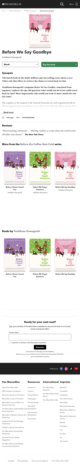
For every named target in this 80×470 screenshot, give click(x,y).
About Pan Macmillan (10, 387)
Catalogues (32, 399)
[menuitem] (15, 388)
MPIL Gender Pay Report (11, 391)
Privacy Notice (22, 461)
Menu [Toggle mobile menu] (73, 4)
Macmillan (64, 402)
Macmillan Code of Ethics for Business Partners (13, 403)
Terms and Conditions (40, 461)
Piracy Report (33, 395)
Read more (9, 112)
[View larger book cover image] (40, 30)
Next (78, 167)
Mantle (62, 422)
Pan (61, 430)
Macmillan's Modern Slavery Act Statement (14, 416)
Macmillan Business (67, 406)
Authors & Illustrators (15, 11)
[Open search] (62, 4)
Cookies (11, 461)
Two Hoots (64, 441)
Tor (61, 437)
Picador (63, 434)
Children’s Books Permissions (13, 427)
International (51, 381)
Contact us (32, 387)
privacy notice (26, 354)
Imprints (65, 381)
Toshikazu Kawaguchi (30, 11)
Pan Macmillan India (50, 400)
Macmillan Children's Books (68, 411)
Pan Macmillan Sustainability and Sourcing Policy (14, 410)
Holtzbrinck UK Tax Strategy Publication (12, 422)
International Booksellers (32, 413)
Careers (31, 391)
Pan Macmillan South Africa (51, 395)
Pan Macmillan (11, 381)
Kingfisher (64, 395)
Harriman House (66, 399)
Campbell (63, 391)
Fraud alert (32, 419)
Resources (34, 381)
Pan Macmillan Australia (48, 388)
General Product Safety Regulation (11, 438)
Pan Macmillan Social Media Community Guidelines (12, 445)
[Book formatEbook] (18, 64)
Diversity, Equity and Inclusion (13, 395)
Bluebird (63, 387)
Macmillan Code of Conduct (12, 399)
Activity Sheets (33, 402)
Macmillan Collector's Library (68, 417)
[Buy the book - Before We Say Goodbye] (59, 64)
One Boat (63, 426)
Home (4, 11)
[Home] (11, 4)
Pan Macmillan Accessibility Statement (12, 432)
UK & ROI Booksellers (32, 407)
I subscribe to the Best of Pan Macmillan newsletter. (28, 343)
